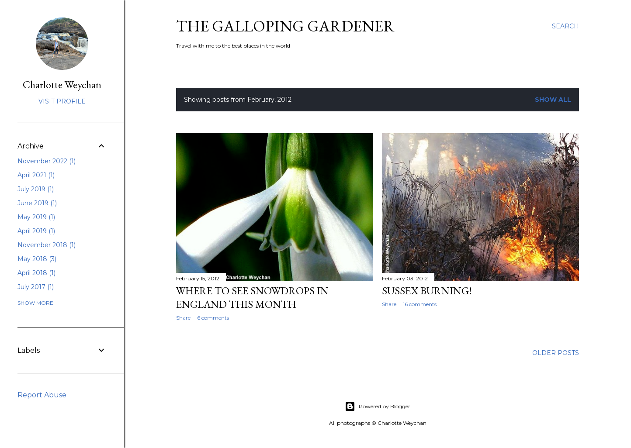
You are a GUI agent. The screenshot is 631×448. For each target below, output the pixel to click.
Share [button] (183, 317)
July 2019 (35, 189)
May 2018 (36, 259)
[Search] (565, 26)
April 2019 (36, 231)
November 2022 (46, 161)
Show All (553, 99)
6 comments (213, 317)
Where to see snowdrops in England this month (252, 297)
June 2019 (37, 203)
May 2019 (36, 217)
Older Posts (555, 353)
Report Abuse (41, 395)
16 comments (420, 304)
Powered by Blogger (377, 406)
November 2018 (46, 245)
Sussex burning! (427, 290)
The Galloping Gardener (285, 26)
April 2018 (36, 273)
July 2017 (35, 287)
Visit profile (62, 101)
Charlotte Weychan (62, 84)
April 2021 (36, 175)
